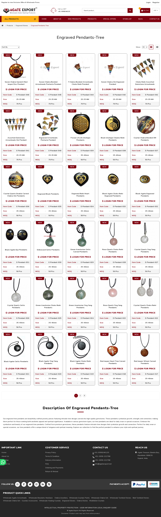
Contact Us (154, 19)
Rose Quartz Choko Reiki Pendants (112, 250)
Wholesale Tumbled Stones (120, 498)
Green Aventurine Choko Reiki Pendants (48, 306)
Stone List (127, 19)
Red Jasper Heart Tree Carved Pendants (112, 362)
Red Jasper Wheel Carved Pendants (145, 362)
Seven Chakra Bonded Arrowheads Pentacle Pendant (48, 83)
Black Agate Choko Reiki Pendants (80, 362)
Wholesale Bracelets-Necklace (41, 498)
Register (156, 2)
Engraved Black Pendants (48, 194)
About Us (57, 19)
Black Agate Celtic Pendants (16, 361)
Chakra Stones (82, 501)
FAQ (47, 464)
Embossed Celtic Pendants (48, 250)
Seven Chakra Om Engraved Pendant (112, 83)
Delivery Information (53, 460)
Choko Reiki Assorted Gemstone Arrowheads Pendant (145, 84)
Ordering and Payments (54, 468)
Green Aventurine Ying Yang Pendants (80, 306)
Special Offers (109, 19)
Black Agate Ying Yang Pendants (48, 362)
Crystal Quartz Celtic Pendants (16, 306)
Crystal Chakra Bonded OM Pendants (145, 139)
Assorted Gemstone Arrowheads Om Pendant (16, 139)
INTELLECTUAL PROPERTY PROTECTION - (61, 508)
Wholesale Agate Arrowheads (15, 498)
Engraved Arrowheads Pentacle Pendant (48, 139)
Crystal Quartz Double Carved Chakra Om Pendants (16, 195)
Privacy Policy (50, 452)
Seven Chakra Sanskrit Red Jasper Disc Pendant (16, 83)
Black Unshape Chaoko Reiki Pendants (113, 139)
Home (44, 19)
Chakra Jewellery (61, 498)
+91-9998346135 (101, 452)
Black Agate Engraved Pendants (145, 195)
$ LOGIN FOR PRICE (16, 89)
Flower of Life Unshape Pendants (80, 139)
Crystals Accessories (30, 501)
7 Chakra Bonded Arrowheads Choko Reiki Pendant (80, 83)
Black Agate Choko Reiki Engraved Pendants (112, 195)
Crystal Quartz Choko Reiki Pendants (145, 306)
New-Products (74, 19)
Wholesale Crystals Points (79, 498)
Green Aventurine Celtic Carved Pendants (80, 250)
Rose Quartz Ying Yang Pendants (112, 306)
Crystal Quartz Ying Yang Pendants (145, 250)
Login (148, 2)
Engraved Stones (22, 25)
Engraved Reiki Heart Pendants (80, 195)
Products (92, 19)
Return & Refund (51, 471)
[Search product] (107, 10)
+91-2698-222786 (102, 456)
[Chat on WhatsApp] (3, 462)
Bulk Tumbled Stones (141, 498)
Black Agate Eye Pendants (16, 250)
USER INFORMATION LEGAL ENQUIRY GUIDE (98, 508)
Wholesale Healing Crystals (50, 501)
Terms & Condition (52, 456)
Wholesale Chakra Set (99, 498)
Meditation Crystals (96, 501)
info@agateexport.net (103, 464)
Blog (140, 19)
